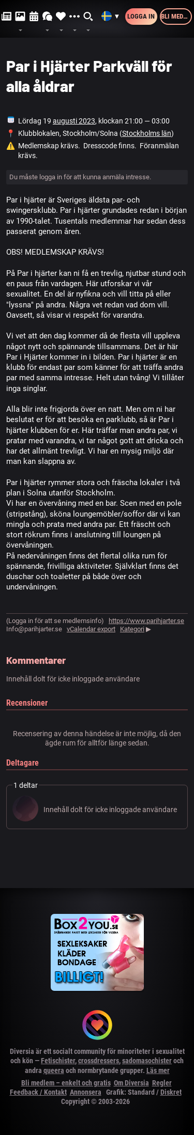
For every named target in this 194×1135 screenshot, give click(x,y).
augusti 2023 (74, 121)
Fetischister (58, 1060)
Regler (162, 1083)
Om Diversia (131, 1083)
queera (53, 1070)
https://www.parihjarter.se (146, 621)
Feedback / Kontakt (38, 1092)
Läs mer (158, 1070)
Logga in (141, 16)
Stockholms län (146, 133)
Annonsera (85, 1092)
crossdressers (98, 1060)
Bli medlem (176, 16)
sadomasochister (147, 1060)
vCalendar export (91, 629)
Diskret (171, 1092)
